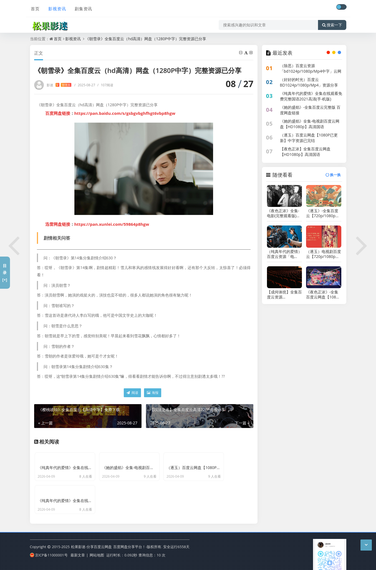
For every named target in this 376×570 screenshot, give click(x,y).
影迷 (59, 85)
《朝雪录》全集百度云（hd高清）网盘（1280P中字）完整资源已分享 (145, 38)
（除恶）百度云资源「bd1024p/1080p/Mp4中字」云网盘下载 (311, 71)
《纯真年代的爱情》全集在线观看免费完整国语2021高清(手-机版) (311, 96)
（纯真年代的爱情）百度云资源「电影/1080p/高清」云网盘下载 (284, 254)
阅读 (132, 392)
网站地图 (97, 546)
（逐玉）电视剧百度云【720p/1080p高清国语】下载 (323, 254)
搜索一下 (332, 23)
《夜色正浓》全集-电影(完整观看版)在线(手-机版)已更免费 (284, 213)
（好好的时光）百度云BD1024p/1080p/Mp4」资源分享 (309, 82)
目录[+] (4, 272)
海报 (152, 392)
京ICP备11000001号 (49, 546)
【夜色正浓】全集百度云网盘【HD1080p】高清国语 (305, 151)
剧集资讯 (82, 7)
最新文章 (77, 546)
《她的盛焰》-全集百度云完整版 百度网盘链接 (310, 110)
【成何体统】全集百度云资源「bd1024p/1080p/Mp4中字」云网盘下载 (284, 295)
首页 (34, 7)
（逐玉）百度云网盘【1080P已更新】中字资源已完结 (309, 137)
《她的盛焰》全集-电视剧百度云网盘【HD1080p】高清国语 (310, 123)
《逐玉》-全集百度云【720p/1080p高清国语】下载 (322, 213)
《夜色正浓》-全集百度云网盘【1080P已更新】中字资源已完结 (323, 295)
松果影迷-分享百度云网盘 (91, 537)
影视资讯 (56, 7)
